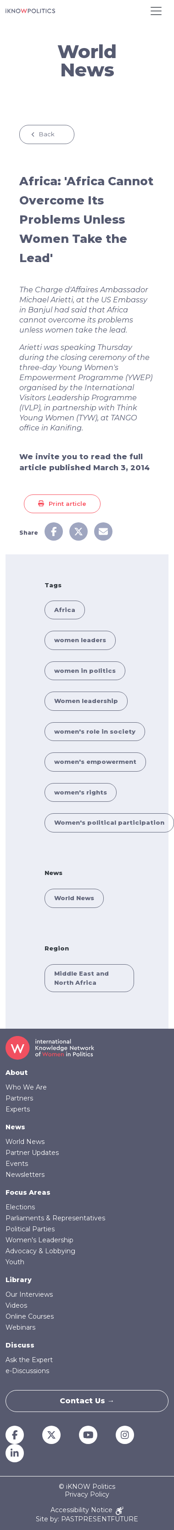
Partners (19, 1098)
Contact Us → (87, 1400)
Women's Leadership (39, 1240)
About (17, 1072)
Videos (16, 1305)
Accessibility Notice (87, 1510)
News (15, 1127)
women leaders (80, 640)
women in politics (85, 670)
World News (74, 898)
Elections (20, 1207)
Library (19, 1280)
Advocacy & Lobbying (40, 1251)
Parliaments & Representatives (55, 1218)
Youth (15, 1262)
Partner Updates (32, 1153)
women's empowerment (95, 761)
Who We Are (26, 1087)
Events (17, 1164)
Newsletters (25, 1174)
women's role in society (94, 731)
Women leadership (86, 700)
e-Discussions (27, 1371)
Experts (18, 1109)
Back (47, 134)
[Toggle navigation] (156, 11)
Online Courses (30, 1316)
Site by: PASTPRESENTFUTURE (87, 1519)
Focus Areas (28, 1192)
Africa (64, 609)
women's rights (80, 792)
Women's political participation (109, 822)
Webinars (20, 1327)
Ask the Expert (29, 1360)
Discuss (20, 1345)
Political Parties (30, 1229)
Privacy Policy (87, 1494)
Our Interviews (29, 1294)
